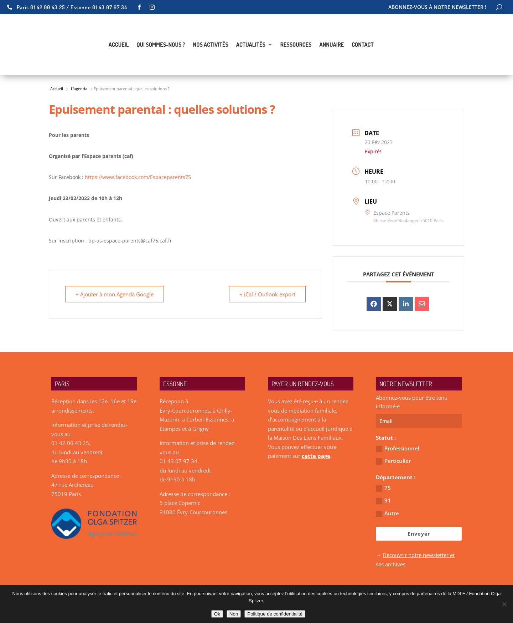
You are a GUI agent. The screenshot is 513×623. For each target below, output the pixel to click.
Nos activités (210, 45)
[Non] (504, 604)
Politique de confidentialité (274, 614)
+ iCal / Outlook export (267, 294)
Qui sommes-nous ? (160, 45)
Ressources (296, 45)
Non (233, 614)
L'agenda (79, 88)
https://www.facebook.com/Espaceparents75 (138, 177)
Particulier (393, 461)
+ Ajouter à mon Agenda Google (115, 294)
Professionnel (397, 448)
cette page (316, 455)
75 (383, 488)
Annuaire (331, 45)
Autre (387, 513)
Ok (217, 614)
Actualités (250, 45)
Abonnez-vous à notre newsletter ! (437, 7)
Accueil (119, 45)
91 (383, 500)
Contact (362, 45)
